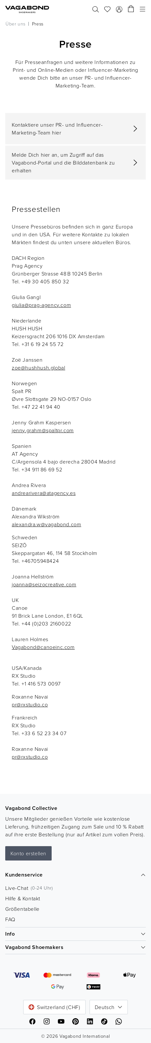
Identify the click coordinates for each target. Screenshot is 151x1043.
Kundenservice (75, 874)
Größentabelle (22, 908)
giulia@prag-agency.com (41, 304)
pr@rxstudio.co (30, 704)
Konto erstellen (28, 853)
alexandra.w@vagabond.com (46, 524)
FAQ (10, 919)
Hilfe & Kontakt (22, 898)
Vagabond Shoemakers (75, 947)
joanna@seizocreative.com (44, 584)
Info (75, 934)
